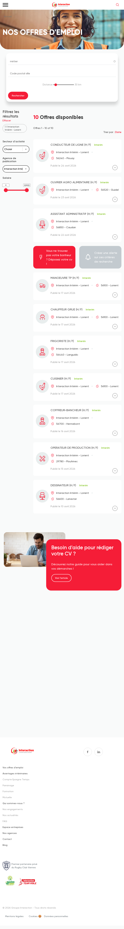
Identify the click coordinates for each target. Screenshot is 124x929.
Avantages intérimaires (15, 773)
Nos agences (10, 833)
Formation (8, 791)
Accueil (8, 16)
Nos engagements (13, 809)
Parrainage (8, 785)
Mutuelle (7, 797)
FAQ (5, 821)
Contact (7, 839)
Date (118, 131)
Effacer (7, 120)
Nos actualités (10, 815)
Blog (5, 845)
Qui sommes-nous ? (14, 803)
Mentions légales (14, 916)
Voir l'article (61, 578)
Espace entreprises (13, 827)
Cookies (33, 916)
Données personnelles (56, 916)
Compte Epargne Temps (16, 779)
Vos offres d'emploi (13, 767)
